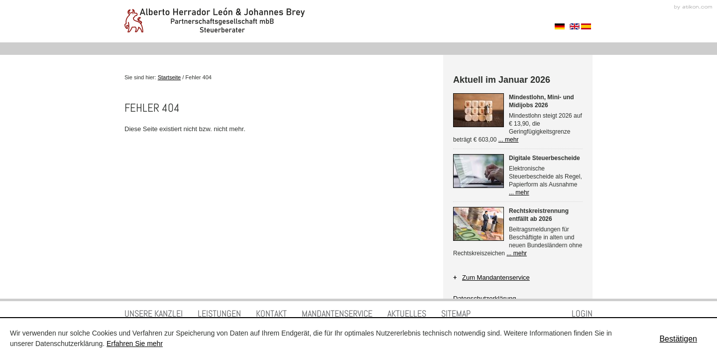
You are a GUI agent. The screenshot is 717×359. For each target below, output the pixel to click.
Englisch (575, 26)
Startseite (169, 77)
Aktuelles (406, 313)
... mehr (508, 139)
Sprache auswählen (560, 26)
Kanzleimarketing (693, 7)
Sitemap (456, 313)
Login (582, 313)
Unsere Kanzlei (153, 313)
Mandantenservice (337, 313)
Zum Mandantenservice (496, 277)
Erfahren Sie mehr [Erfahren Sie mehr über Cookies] (135, 344)
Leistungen (219, 313)
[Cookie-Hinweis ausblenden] (678, 339)
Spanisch (586, 26)
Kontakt (271, 313)
